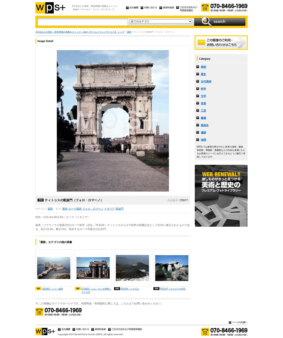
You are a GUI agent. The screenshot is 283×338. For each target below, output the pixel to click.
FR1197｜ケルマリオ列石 (173, 289)
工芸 (203, 110)
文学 (203, 96)
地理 (203, 139)
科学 (203, 88)
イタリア (109, 208)
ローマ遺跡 (75, 208)
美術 (203, 66)
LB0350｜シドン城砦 (52, 289)
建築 (203, 118)
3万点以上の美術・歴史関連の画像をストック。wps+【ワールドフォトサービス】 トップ (79, 32)
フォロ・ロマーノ (92, 208)
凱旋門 (120, 208)
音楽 (203, 103)
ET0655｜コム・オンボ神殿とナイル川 (96, 290)
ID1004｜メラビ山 (130, 289)
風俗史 (205, 125)
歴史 (203, 74)
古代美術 (206, 81)
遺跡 (129, 32)
